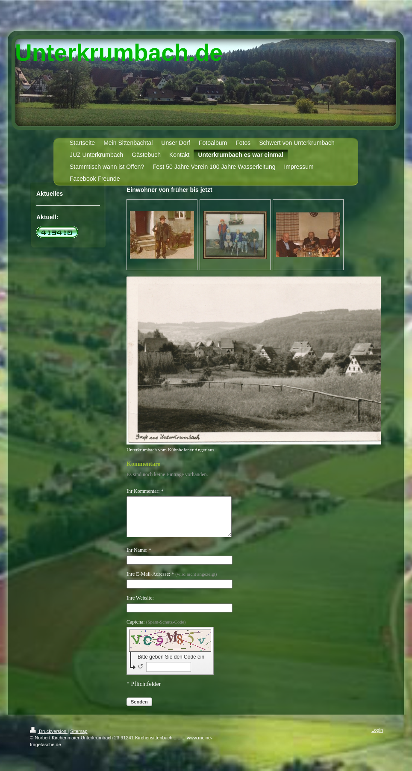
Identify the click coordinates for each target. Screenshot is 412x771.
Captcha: (156, 630)
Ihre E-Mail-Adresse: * (172, 582)
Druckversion (49, 739)
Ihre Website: (140, 606)
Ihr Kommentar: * (145, 491)
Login (377, 737)
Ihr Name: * (139, 558)
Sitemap (78, 739)
